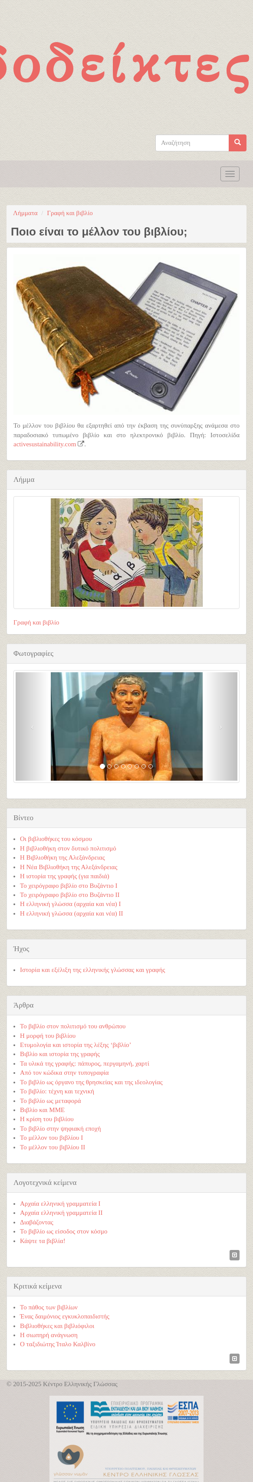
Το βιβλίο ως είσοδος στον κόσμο (63, 1231)
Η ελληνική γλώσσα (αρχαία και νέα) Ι (70, 903)
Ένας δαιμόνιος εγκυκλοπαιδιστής (64, 1316)
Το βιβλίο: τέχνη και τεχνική (57, 1091)
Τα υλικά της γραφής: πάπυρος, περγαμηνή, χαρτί (84, 1063)
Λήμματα (25, 212)
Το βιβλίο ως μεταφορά (50, 1100)
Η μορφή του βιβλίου (48, 1035)
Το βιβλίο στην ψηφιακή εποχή (60, 1128)
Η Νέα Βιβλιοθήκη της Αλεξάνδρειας (68, 867)
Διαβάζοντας (36, 1222)
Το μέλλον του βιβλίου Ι (51, 1137)
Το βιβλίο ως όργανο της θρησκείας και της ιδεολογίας (91, 1082)
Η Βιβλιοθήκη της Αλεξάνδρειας (62, 857)
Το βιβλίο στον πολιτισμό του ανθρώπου (72, 1026)
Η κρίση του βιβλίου (47, 1119)
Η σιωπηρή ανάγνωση (49, 1335)
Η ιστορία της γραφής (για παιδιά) (64, 876)
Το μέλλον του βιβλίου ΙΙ (52, 1147)
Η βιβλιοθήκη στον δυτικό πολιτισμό (68, 848)
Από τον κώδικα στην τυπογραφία (64, 1072)
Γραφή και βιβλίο (69, 212)
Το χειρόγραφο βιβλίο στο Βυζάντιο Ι (69, 885)
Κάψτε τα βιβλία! (43, 1240)
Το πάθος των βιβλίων (49, 1307)
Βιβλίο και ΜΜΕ (42, 1109)
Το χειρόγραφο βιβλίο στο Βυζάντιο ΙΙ (70, 894)
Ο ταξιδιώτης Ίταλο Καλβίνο (57, 1344)
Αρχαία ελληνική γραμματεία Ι (60, 1203)
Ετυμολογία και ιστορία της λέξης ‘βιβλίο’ (75, 1044)
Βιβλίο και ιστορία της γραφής (60, 1053)
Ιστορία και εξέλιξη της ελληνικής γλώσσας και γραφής (92, 969)
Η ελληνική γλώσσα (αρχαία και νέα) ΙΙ (71, 913)
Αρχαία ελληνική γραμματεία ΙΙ (61, 1212)
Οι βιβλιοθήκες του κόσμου (56, 838)
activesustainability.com (44, 444)
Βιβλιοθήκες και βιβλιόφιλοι (57, 1325)
